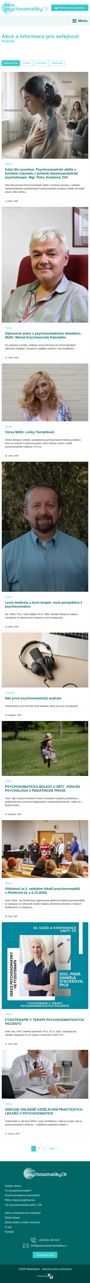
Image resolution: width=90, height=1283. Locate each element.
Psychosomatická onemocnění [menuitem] (22, 1195)
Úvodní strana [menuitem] (13, 1186)
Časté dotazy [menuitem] (12, 1217)
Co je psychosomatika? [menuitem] (18, 1190)
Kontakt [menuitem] (9, 1231)
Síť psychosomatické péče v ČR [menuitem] (23, 1205)
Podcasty (9, 692)
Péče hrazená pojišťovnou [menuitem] (20, 1200)
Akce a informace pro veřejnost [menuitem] (23, 1213)
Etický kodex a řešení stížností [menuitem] (22, 1222)
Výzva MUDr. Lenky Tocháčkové (29, 432)
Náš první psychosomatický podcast (33, 698)
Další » (53, 1148)
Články (8, 164)
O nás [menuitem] (8, 1227)
